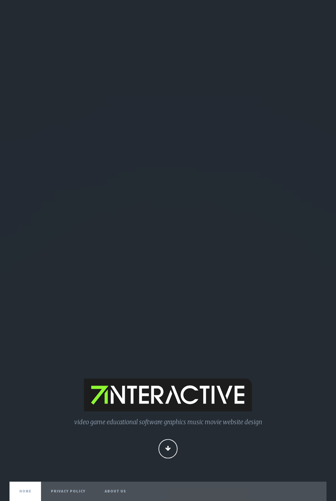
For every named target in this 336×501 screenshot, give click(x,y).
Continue (168, 449)
